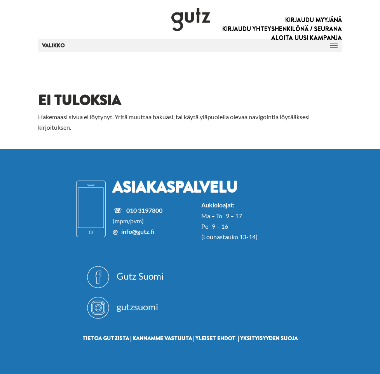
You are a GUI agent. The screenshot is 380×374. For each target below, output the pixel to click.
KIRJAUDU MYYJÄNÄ (313, 20)
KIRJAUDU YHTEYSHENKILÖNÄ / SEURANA (282, 28)
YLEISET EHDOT (215, 338)
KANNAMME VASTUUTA (162, 338)
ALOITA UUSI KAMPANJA (306, 37)
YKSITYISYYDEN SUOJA (269, 338)
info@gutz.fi (138, 231)
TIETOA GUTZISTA (105, 338)
